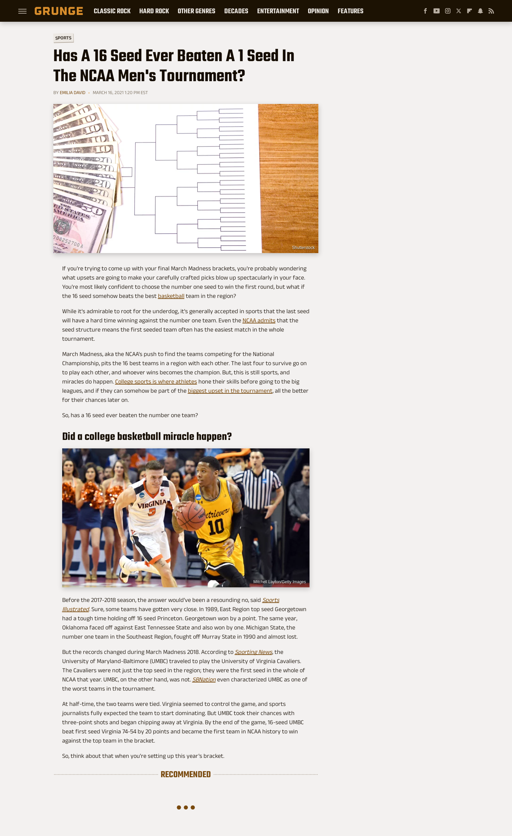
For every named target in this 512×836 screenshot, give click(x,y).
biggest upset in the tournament (230, 390)
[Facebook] (425, 11)
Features (351, 11)
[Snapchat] (480, 11)
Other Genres (196, 11)
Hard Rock (154, 11)
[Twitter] (458, 11)
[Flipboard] (469, 11)
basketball (171, 295)
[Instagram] (448, 11)
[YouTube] (437, 11)
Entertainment (278, 11)
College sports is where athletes (156, 381)
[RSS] (491, 11)
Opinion (318, 11)
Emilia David (72, 92)
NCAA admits (259, 320)
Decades (236, 11)
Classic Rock (112, 11)
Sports (63, 37)
